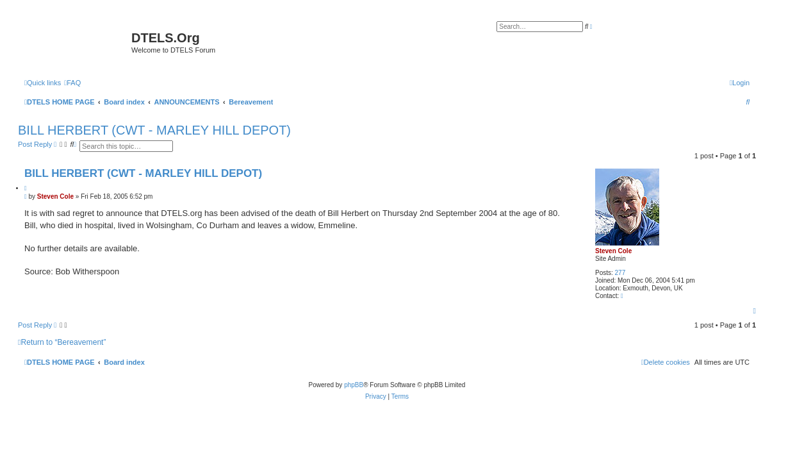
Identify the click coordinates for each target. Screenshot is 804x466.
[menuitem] (72, 82)
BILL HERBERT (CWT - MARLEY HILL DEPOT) (154, 130)
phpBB (353, 384)
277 (620, 272)
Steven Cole (613, 250)
